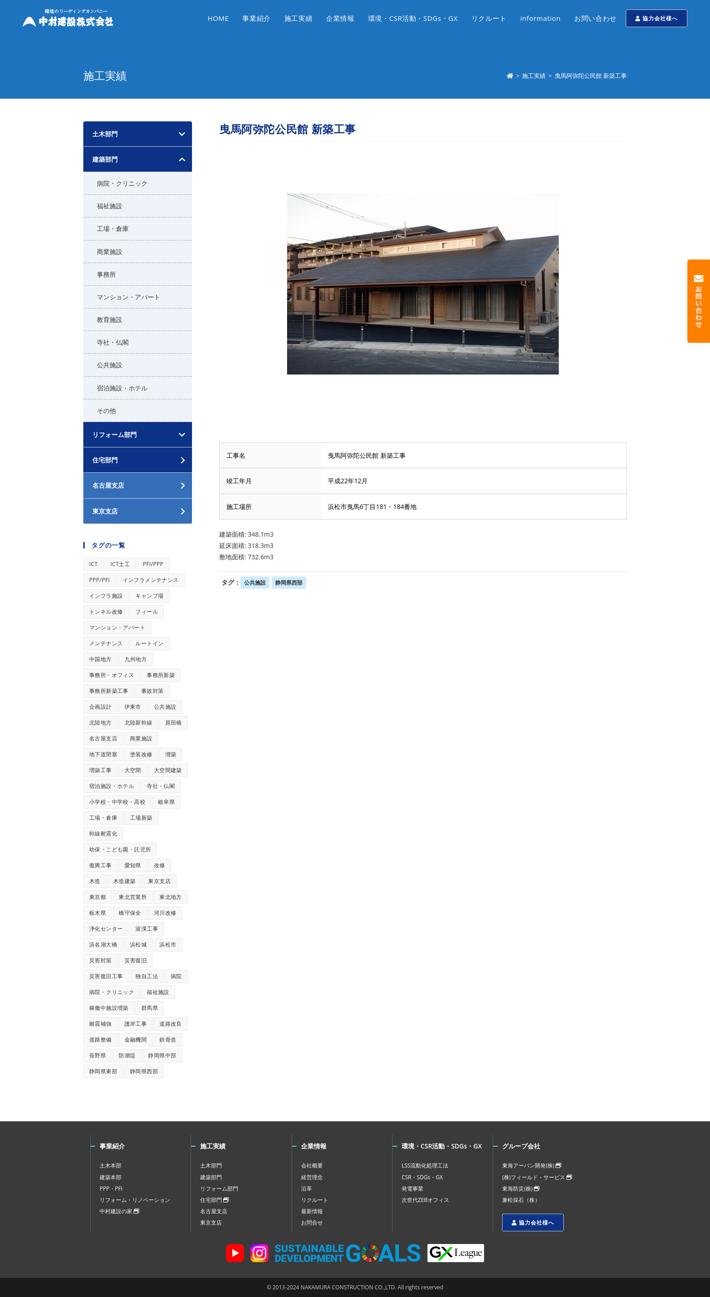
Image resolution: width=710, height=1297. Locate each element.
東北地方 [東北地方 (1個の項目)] (170, 897)
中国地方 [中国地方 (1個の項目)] (100, 659)
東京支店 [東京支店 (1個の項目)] (159, 881)
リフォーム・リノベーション (135, 1200)
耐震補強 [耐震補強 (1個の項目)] (100, 1024)
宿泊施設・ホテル (122, 388)
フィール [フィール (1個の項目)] (146, 611)
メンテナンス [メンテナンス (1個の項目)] (106, 643)
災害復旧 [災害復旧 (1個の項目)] (136, 960)
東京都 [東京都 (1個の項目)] (97, 897)
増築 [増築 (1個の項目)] (171, 754)
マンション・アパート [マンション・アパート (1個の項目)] (117, 627)
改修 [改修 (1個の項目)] (159, 865)
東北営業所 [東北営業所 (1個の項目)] (133, 897)
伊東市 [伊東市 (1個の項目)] (133, 707)
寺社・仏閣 (113, 342)
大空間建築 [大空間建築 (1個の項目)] (168, 770)
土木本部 (110, 1165)
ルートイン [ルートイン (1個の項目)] (149, 643)
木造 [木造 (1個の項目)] (95, 881)
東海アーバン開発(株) (531, 1165)
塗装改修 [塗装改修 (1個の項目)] (141, 754)
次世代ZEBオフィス (425, 1200)
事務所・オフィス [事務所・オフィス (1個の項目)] (111, 675)
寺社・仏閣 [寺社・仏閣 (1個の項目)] (161, 786)
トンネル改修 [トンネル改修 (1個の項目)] (106, 611)
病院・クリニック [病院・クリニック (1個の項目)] (111, 992)
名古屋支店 (213, 1211)
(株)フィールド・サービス (537, 1177)
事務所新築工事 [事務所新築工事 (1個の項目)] (109, 691)
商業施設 (109, 251)
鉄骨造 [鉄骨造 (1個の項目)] (167, 1039)
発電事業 (412, 1188)
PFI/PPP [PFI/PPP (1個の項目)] (153, 564)
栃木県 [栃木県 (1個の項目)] (97, 913)
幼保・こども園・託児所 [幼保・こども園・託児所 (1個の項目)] (120, 849)
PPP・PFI (111, 1188)
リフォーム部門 (114, 434)
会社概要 (312, 1165)
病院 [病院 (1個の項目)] (176, 976)
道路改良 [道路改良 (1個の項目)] (170, 1024)
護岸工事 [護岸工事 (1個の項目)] (136, 1024)
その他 (106, 410)
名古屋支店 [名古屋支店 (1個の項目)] (103, 738)
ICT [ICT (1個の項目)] (93, 564)
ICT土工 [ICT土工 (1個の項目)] (120, 564)
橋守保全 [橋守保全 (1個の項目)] (130, 913)
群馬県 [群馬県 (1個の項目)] (149, 1008)
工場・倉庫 (113, 228)
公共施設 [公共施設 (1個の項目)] (165, 707)
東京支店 (211, 1222)
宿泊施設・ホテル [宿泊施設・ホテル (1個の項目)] (111, 786)
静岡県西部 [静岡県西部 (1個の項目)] (144, 1071)
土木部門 (105, 134)
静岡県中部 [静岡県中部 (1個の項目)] (162, 1055)
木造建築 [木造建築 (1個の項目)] (124, 881)
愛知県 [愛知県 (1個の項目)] (133, 865)
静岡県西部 (288, 582)
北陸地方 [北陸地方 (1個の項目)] (100, 722)
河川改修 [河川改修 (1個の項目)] (165, 913)
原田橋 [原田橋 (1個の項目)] (173, 722)
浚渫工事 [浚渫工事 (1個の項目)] (146, 928)
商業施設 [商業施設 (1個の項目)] (141, 738)
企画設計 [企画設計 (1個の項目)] (100, 707)
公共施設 (255, 582)
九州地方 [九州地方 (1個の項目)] (136, 659)
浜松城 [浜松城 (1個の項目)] (138, 944)
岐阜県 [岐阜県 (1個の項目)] (166, 802)
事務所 (106, 274)
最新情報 (312, 1211)
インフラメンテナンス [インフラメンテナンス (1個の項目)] (151, 580)
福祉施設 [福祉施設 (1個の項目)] (158, 992)
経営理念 (312, 1177)
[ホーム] (510, 76)
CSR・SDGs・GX (422, 1177)
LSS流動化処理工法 (425, 1165)
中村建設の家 (119, 1211)
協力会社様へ (656, 18)
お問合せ (312, 1222)
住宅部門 (214, 1200)
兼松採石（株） (521, 1200)
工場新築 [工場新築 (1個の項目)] (141, 817)
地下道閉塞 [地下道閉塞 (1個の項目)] (103, 754)
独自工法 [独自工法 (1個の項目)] (146, 976)
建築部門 (105, 159)
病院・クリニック (122, 183)
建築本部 (110, 1177)
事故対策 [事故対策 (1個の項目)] (152, 691)
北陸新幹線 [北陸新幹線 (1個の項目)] (139, 722)
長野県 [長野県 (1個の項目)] (97, 1055)
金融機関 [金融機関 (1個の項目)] (136, 1039)
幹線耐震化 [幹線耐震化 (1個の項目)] (103, 833)
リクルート (314, 1200)
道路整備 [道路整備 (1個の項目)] (100, 1039)
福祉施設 (109, 206)
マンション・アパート (128, 297)
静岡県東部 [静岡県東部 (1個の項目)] (103, 1071)
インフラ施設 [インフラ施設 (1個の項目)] (106, 596)
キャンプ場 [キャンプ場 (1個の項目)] (149, 596)
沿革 (306, 1188)
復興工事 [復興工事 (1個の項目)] (100, 865)
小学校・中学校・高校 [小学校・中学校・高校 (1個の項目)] (117, 802)
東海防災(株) (520, 1188)
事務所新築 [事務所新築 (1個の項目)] (161, 675)
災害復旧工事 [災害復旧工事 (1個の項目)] (106, 976)
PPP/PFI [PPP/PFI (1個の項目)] (99, 580)
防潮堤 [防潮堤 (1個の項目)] (127, 1055)
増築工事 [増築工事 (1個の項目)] (100, 770)
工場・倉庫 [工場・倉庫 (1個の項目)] (103, 817)
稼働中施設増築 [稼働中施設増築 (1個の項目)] (109, 1008)
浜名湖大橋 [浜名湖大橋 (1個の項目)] (103, 944)
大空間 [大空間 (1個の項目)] (133, 770)
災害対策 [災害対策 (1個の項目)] (100, 960)
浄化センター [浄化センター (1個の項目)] (106, 928)
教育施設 (109, 319)
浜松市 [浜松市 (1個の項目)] (167, 944)
